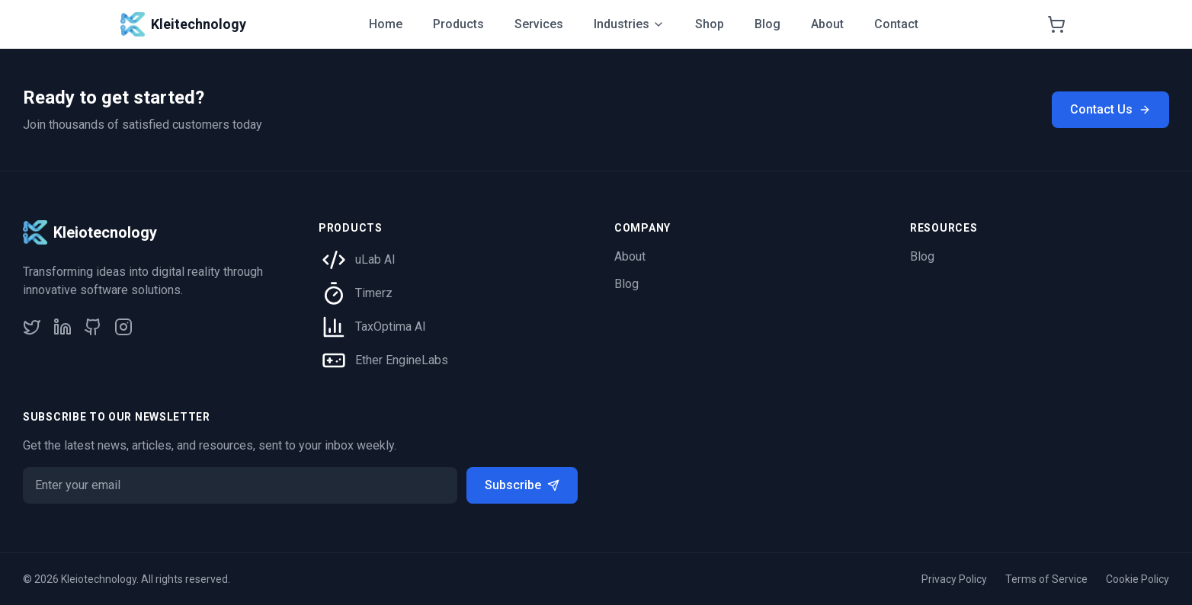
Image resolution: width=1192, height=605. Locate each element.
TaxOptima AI (390, 326)
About (827, 24)
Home (385, 24)
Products (458, 24)
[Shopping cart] (1056, 24)
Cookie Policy (1137, 579)
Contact (896, 24)
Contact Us (1110, 109)
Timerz (374, 293)
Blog (767, 24)
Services (538, 24)
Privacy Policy (954, 579)
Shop (709, 24)
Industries (629, 24)
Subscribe (522, 485)
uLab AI (375, 259)
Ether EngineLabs (401, 360)
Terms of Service (1046, 579)
